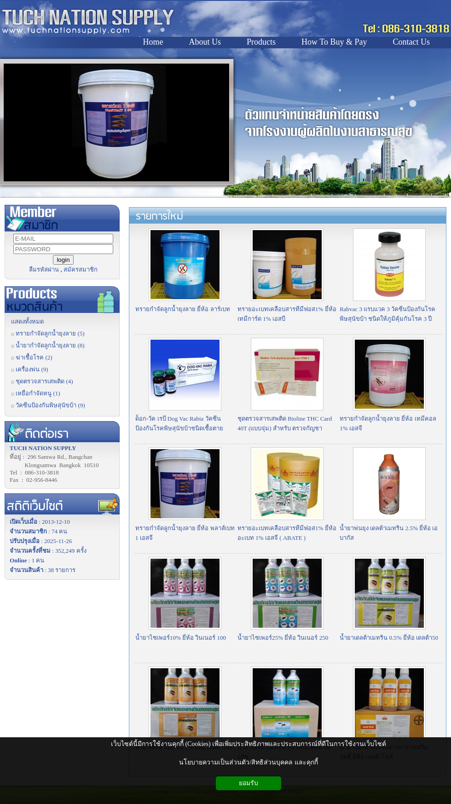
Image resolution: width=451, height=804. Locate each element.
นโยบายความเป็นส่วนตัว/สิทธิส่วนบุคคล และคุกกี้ (248, 762)
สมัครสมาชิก (81, 269)
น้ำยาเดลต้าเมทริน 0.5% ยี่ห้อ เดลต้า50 (389, 637)
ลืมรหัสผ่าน (44, 269)
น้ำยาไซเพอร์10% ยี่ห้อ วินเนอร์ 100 (180, 637)
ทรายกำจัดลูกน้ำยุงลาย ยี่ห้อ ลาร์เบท (182, 309)
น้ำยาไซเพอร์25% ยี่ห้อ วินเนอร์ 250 (282, 637)
